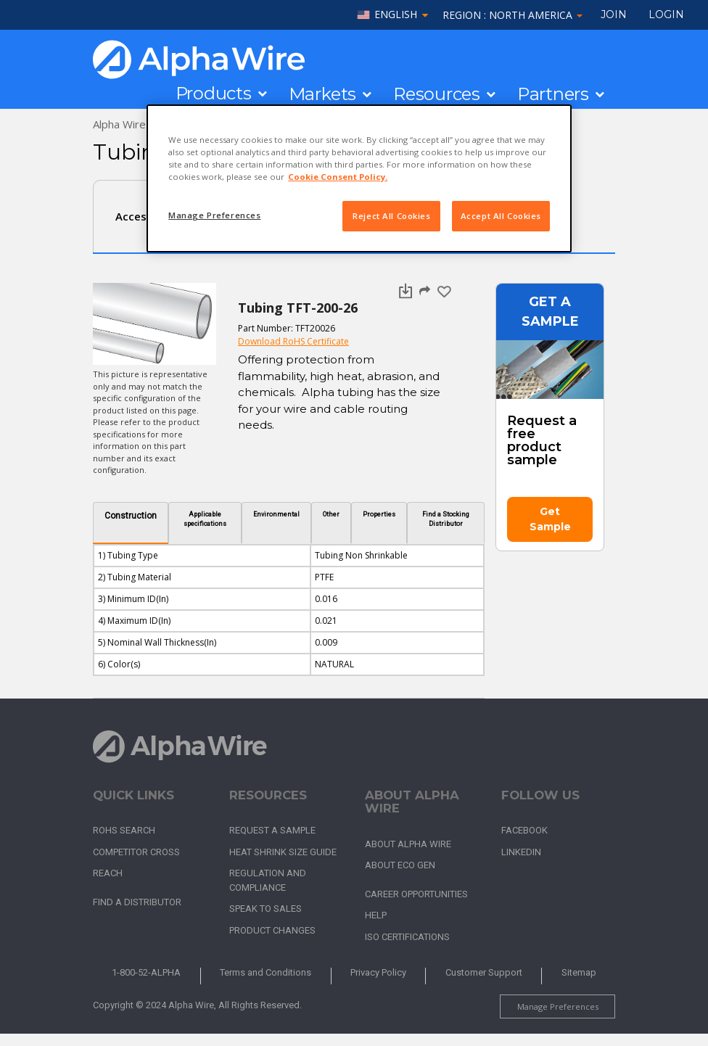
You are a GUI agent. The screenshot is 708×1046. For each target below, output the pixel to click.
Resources (436, 94)
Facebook (524, 830)
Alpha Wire (119, 124)
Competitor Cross (136, 852)
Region (512, 15)
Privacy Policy (378, 972)
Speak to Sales (265, 908)
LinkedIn (521, 852)
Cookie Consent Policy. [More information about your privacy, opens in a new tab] (337, 176)
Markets (322, 94)
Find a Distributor (137, 902)
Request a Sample (272, 830)
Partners (553, 94)
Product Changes (272, 930)
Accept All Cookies (501, 215)
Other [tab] (331, 514)
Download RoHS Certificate (293, 341)
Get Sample (550, 519)
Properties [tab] (379, 514)
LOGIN (666, 14)
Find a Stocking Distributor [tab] (445, 519)
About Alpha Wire (408, 844)
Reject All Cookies (391, 215)
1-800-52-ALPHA (146, 972)
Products (214, 93)
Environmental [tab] (276, 514)
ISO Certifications (407, 936)
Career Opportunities (416, 894)
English (395, 14)
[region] (359, 178)
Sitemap (578, 972)
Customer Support (483, 972)
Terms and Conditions (265, 972)
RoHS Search (124, 830)
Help (376, 915)
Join (614, 14)
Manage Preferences (557, 1006)
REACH (108, 873)
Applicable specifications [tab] (205, 519)
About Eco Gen (400, 865)
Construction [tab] (130, 516)
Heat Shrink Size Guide (283, 852)
